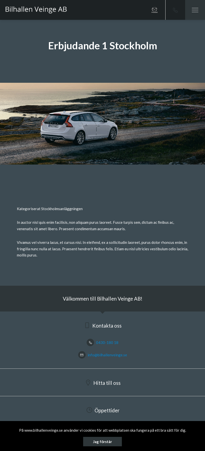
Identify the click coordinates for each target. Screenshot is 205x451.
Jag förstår (102, 441)
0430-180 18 (102, 342)
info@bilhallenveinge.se (102, 355)
